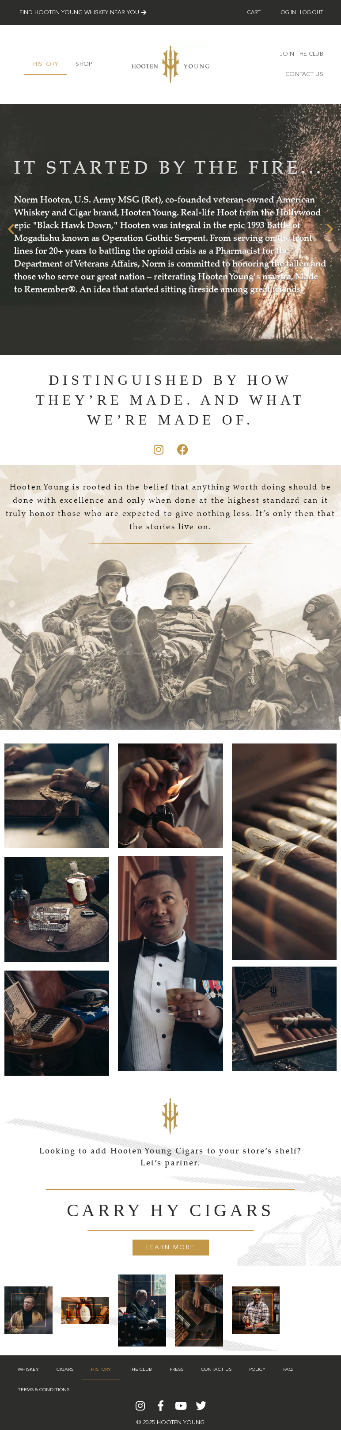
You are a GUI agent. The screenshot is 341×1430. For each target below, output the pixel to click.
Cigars (65, 1369)
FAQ (288, 1369)
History (45, 64)
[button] (11, 229)
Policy (257, 1369)
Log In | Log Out (300, 12)
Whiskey (28, 1369)
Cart (254, 12)
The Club (140, 1369)
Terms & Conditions (43, 1390)
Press (176, 1369)
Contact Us (304, 74)
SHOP (84, 64)
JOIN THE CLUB (301, 54)
